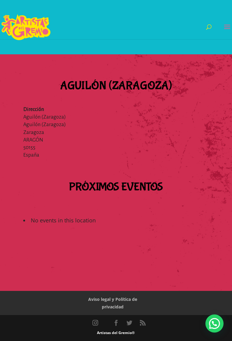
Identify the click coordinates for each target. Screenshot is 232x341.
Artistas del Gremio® (116, 332)
